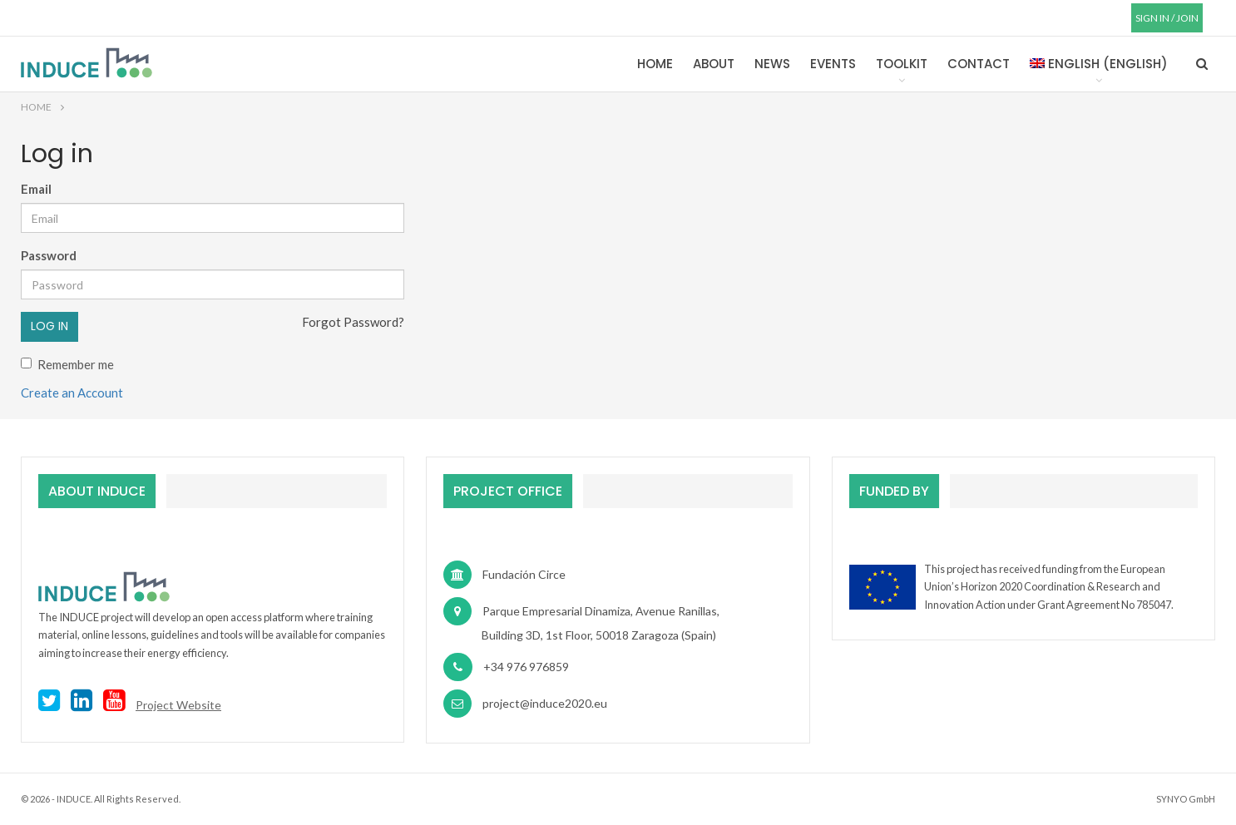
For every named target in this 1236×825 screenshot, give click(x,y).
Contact (978, 63)
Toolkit (901, 63)
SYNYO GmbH (1185, 798)
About (713, 63)
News (772, 63)
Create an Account (72, 392)
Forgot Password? (353, 321)
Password (49, 255)
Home (655, 63)
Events (833, 63)
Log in (49, 326)
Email (36, 188)
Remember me (67, 364)
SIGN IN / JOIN (1167, 18)
